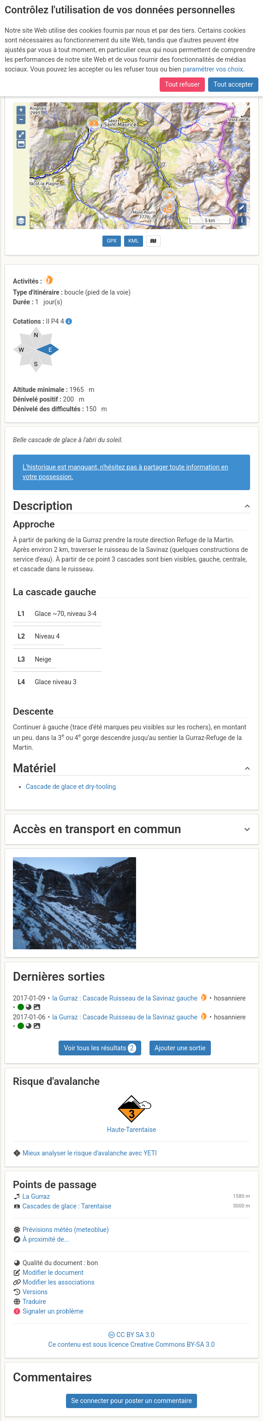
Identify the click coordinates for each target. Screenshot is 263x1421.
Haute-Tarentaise (131, 1129)
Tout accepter (233, 84)
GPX (112, 241)
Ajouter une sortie (180, 1048)
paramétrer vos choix (213, 69)
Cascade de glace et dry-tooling (71, 786)
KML (133, 241)
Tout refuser (182, 84)
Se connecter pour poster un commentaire (131, 1400)
